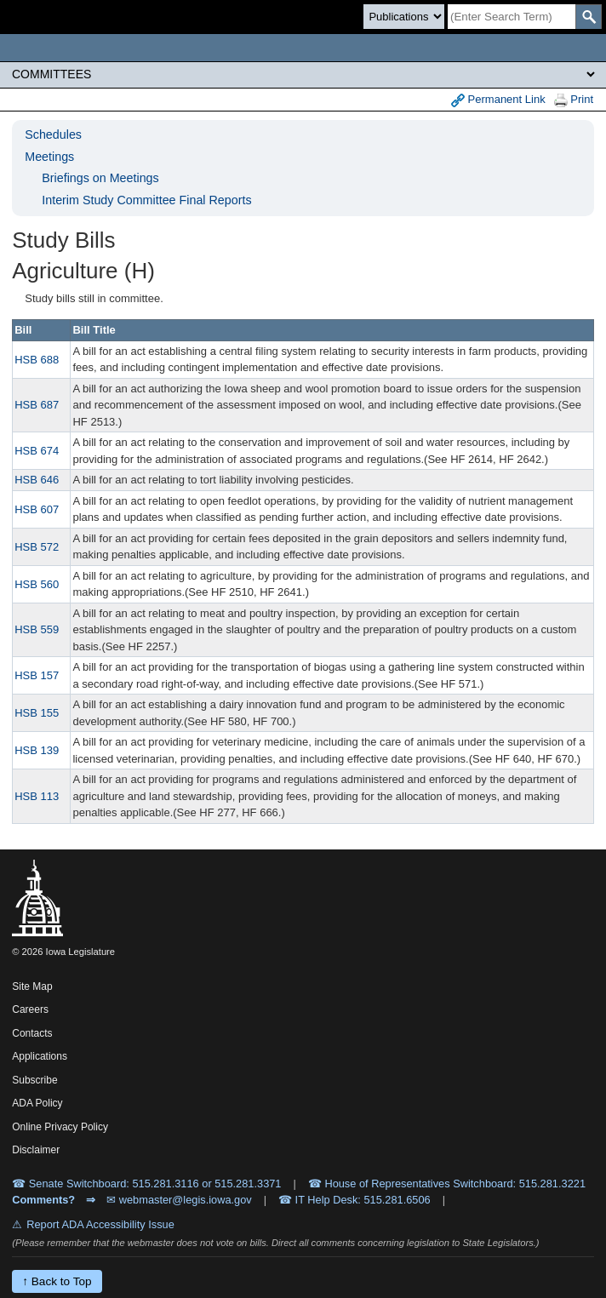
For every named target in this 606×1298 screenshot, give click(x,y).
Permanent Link (498, 100)
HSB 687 (36, 404)
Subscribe (34, 1080)
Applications (39, 1056)
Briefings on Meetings (100, 178)
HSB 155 (36, 712)
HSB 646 (36, 479)
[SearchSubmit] (588, 16)
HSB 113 (36, 796)
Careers (30, 1009)
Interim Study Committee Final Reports (146, 200)
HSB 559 (36, 629)
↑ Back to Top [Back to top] (56, 1281)
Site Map (32, 986)
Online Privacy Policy (60, 1127)
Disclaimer (36, 1150)
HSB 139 (36, 750)
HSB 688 (36, 359)
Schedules (53, 134)
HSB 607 (36, 509)
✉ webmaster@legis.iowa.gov (179, 1199)
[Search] (511, 16)
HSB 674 (36, 450)
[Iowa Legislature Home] (303, 47)
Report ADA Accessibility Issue (100, 1224)
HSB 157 (36, 675)
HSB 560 (36, 584)
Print (573, 100)
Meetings (49, 156)
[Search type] (403, 16)
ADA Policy (37, 1103)
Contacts (32, 1033)
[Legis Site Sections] (303, 74)
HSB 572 (36, 546)
